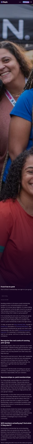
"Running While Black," (22, 326)
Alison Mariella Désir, (20, 324)
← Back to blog (4, 296)
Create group (26, 2)
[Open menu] (31, 2)
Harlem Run (4, 326)
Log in (20, 2)
